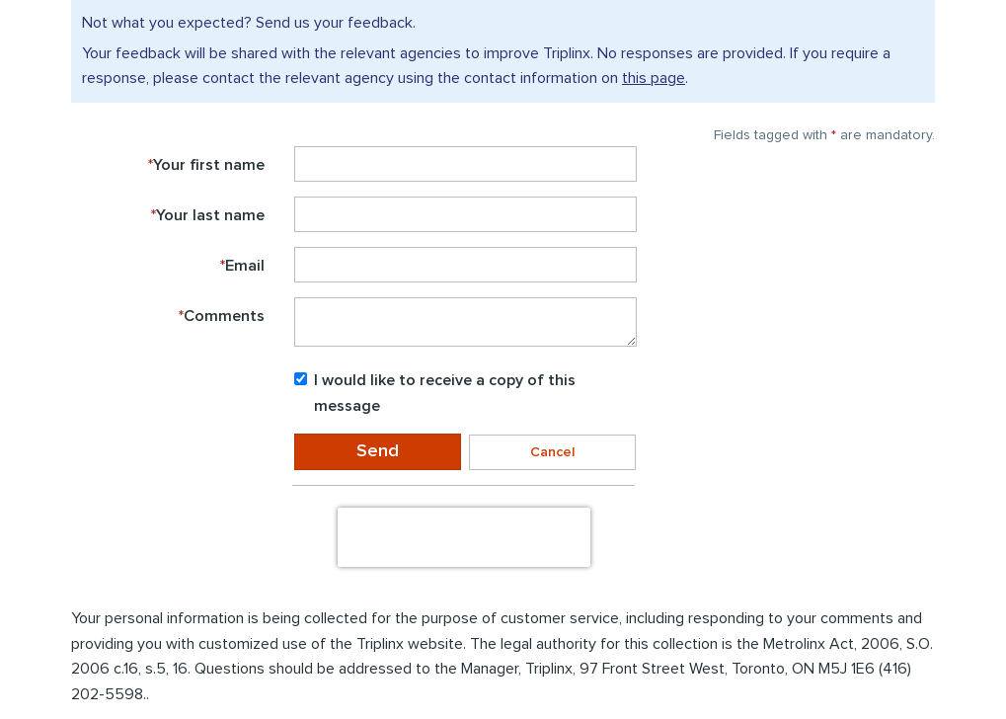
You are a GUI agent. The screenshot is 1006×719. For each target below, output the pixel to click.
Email (242, 266)
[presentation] (464, 537)
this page (653, 78)
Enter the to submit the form (166, 487)
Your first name (206, 165)
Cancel (552, 452)
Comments (222, 316)
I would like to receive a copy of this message (435, 393)
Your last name (208, 215)
